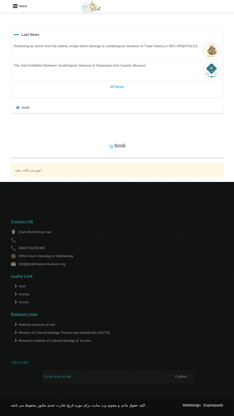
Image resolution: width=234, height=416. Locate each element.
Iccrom (24, 308)
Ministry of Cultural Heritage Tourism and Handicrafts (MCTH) (64, 339)
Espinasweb (213, 405)
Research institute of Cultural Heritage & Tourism (55, 347)
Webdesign (192, 405)
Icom (22, 292)
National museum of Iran (37, 331)
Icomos (24, 300)
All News (117, 87)
